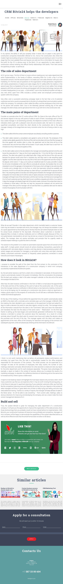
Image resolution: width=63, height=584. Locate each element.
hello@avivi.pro (31, 576)
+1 (31, 572)
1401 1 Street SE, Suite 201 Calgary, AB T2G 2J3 (31, 562)
